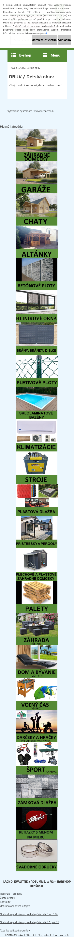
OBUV (22, 68)
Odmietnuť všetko (44, 39)
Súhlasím (64, 39)
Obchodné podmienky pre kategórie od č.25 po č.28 (29, 922)
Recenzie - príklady (11, 893)
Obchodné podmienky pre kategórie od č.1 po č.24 (29, 914)
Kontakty (5, 902)
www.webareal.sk (44, 111)
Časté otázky (7, 898)
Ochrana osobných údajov (15, 906)
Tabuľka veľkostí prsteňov (15, 930)
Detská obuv (33, 68)
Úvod (14, 68)
